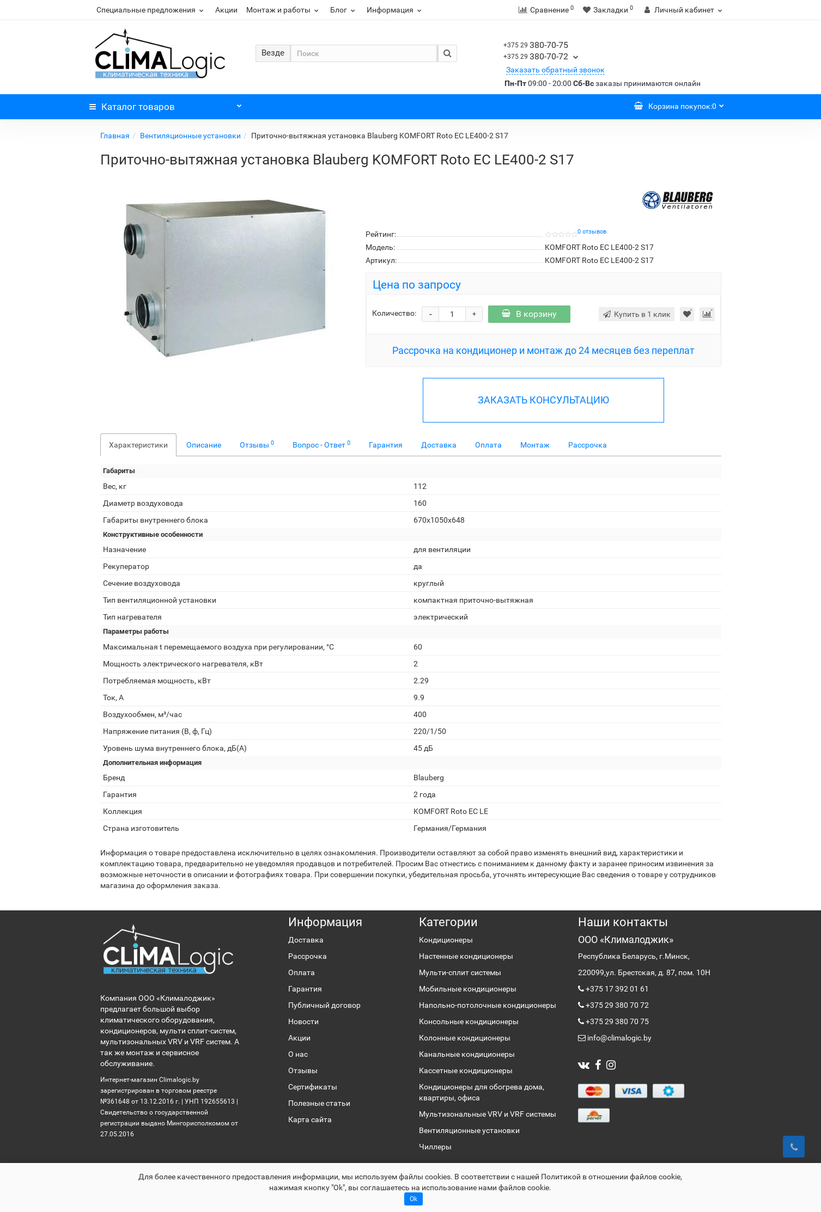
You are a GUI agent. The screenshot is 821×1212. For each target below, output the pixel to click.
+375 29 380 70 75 (616, 1021)
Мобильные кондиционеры (467, 988)
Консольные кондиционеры (469, 1021)
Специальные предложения (151, 9)
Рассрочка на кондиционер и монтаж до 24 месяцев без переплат (543, 350)
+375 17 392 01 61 (616, 988)
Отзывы (257, 444)
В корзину (529, 314)
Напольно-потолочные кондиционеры (487, 1005)
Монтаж (535, 444)
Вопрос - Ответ (321, 444)
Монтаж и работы (283, 9)
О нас (298, 1054)
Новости (303, 1021)
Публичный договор (324, 1005)
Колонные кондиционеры (464, 1037)
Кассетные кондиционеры (466, 1070)
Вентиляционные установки (190, 135)
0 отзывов (591, 231)
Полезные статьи (319, 1103)
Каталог (165, 104)
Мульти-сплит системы (460, 972)
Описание (203, 444)
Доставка (439, 444)
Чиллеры (435, 1146)
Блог (344, 9)
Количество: (394, 313)
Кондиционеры (446, 939)
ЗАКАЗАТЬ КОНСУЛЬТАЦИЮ (543, 400)
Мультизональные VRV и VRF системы (487, 1114)
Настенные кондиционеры (466, 956)
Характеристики (138, 444)
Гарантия (386, 444)
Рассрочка (587, 444)
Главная (115, 135)
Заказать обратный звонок (555, 69)
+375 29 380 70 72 (616, 1005)
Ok (413, 1199)
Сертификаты (312, 1086)
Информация (395, 9)
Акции (226, 9)
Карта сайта (310, 1119)
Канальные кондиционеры (467, 1054)
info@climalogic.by (619, 1037)
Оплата (488, 444)
